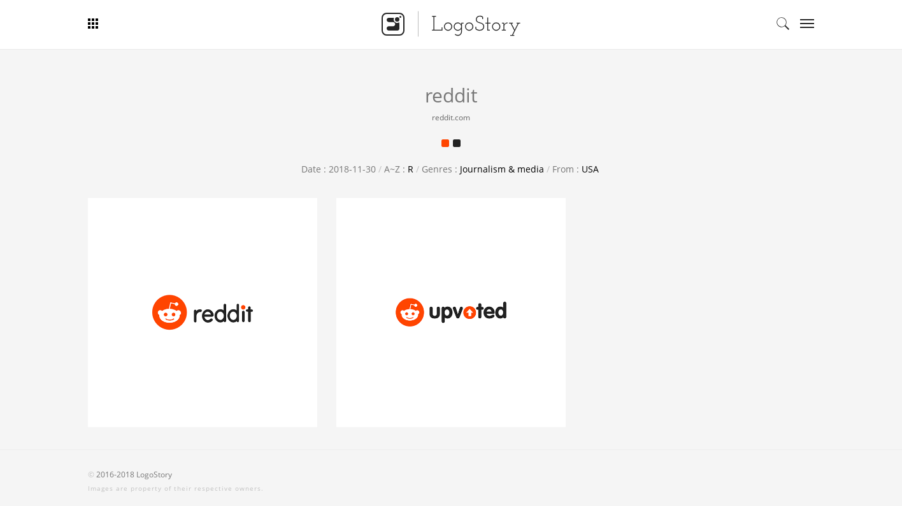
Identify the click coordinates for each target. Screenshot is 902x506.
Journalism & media (502, 169)
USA (590, 169)
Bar (140, 24)
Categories (803, 24)
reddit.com (451, 117)
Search (783, 24)
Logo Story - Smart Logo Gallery (451, 24)
